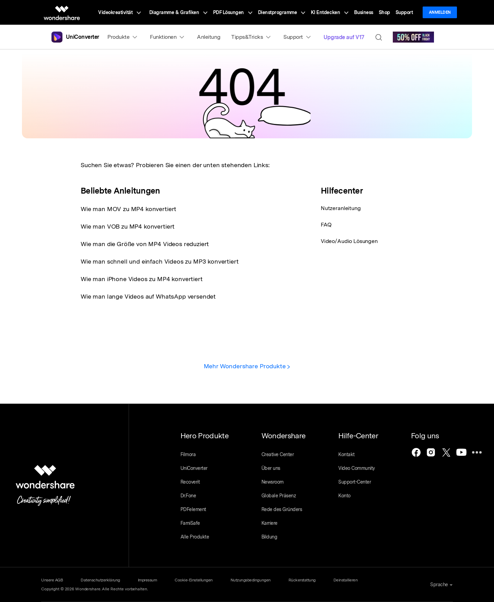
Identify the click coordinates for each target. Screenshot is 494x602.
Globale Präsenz (278, 495)
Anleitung (208, 37)
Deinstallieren (345, 580)
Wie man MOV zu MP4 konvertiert (128, 208)
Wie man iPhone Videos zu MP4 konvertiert (142, 278)
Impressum (147, 580)
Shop (384, 12)
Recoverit (190, 482)
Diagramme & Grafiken (178, 12)
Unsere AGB (52, 580)
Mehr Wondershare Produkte (247, 366)
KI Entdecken (330, 12)
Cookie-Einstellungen (193, 580)
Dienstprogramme (281, 12)
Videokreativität (119, 12)
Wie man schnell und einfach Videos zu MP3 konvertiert (160, 261)
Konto (344, 495)
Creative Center (277, 454)
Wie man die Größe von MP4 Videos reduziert (145, 243)
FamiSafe (190, 523)
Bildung (269, 537)
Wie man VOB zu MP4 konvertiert (128, 226)
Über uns (270, 468)
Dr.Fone (188, 495)
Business (363, 12)
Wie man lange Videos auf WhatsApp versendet (148, 296)
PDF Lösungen (232, 12)
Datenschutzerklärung (100, 580)
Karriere (269, 523)
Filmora (188, 454)
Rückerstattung (302, 580)
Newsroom (272, 482)
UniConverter (194, 468)
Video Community (356, 468)
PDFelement (193, 509)
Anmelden (440, 12)
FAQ (326, 224)
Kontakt (346, 454)
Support (404, 12)
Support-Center (354, 482)
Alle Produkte (194, 537)
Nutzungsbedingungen (251, 580)
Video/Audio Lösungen (349, 241)
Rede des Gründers (281, 509)
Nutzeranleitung (341, 208)
